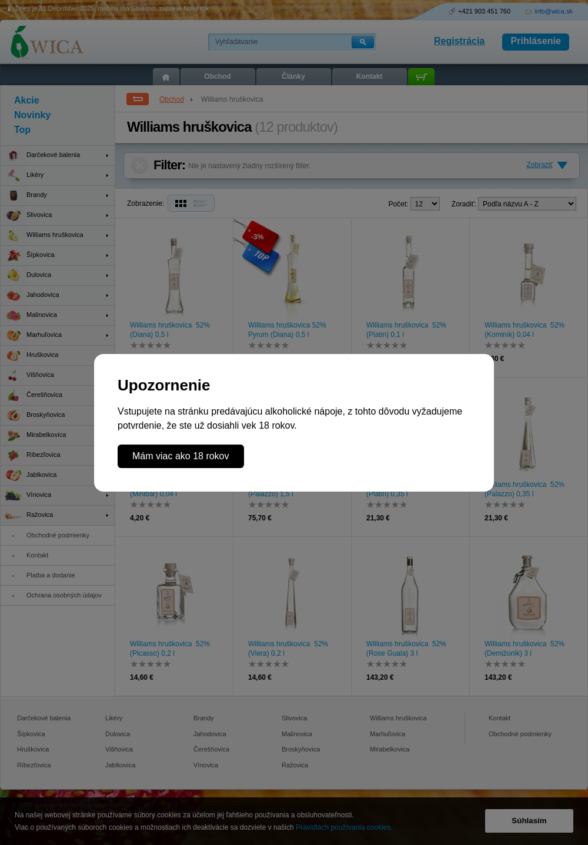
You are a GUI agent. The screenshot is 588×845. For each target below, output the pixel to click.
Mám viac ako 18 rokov (180, 456)
